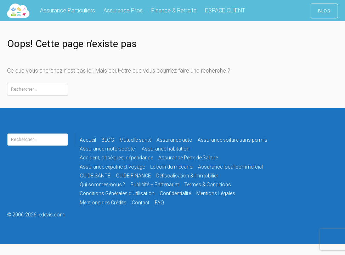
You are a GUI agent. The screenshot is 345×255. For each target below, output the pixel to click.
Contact (140, 202)
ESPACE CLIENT (225, 10)
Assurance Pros (123, 10)
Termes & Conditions (207, 184)
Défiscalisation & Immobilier (187, 175)
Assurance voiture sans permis (232, 140)
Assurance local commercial (230, 167)
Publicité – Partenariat (154, 184)
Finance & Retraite (174, 10)
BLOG (324, 10)
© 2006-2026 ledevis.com (45, 214)
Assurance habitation (166, 149)
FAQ (159, 202)
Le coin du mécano (171, 167)
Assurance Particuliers (67, 10)
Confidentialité (175, 193)
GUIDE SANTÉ (95, 175)
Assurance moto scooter (108, 149)
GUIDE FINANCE (133, 175)
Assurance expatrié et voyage (112, 167)
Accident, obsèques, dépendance (116, 157)
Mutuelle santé (135, 140)
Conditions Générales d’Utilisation (117, 193)
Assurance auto (174, 140)
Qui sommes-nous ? (102, 184)
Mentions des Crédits (103, 202)
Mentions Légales (215, 193)
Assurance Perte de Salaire (188, 157)
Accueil (88, 140)
